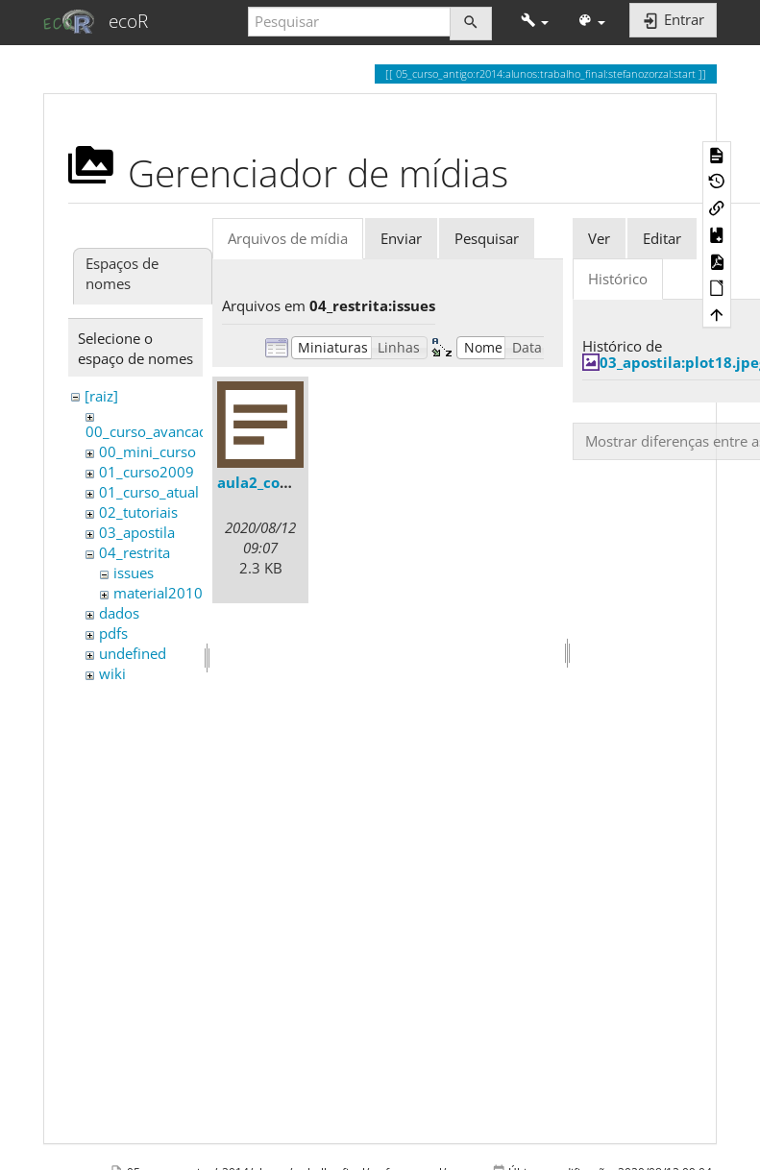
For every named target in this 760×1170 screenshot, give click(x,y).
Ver (599, 238)
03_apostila (137, 532)
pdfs (113, 633)
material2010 (158, 592)
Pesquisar (486, 238)
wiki (112, 673)
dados (119, 612)
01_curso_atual (149, 491)
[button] (534, 21)
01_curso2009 (146, 471)
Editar (662, 238)
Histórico (618, 278)
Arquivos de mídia (288, 238)
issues (133, 572)
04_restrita (134, 552)
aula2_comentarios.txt (298, 482)
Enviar (401, 238)
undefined (132, 653)
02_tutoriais (138, 512)
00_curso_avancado (151, 431)
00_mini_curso (147, 451)
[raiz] (101, 395)
